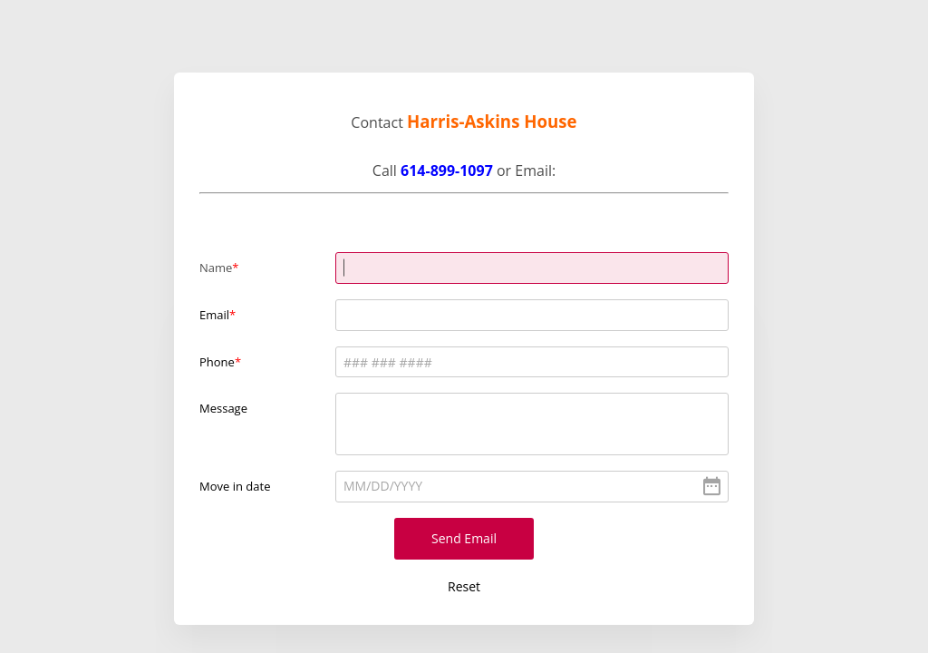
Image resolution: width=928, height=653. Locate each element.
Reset (464, 586)
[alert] (532, 486)
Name (215, 267)
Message (223, 408)
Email (214, 315)
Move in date (234, 486)
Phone (217, 362)
